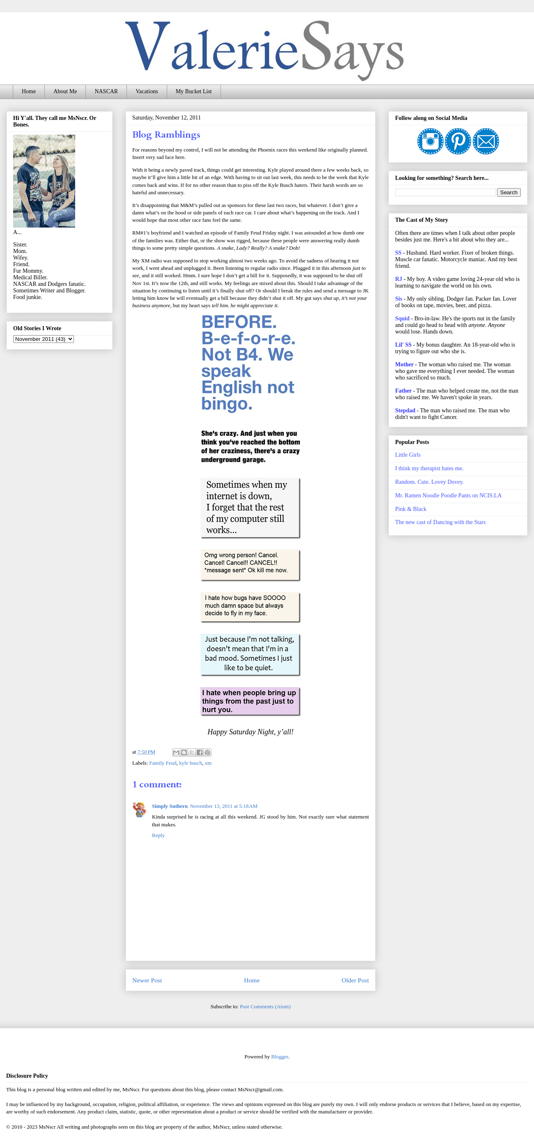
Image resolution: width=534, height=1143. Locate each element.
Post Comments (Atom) (265, 1006)
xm (208, 763)
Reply (158, 835)
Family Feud (163, 763)
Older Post (355, 980)
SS (398, 253)
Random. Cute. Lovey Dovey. (429, 482)
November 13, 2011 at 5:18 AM (224, 806)
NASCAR (106, 91)
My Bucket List (194, 91)
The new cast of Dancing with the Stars (440, 522)
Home (29, 91)
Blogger (279, 1056)
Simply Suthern (170, 806)
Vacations (147, 91)
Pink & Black (410, 509)
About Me (65, 91)
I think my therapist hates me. (429, 468)
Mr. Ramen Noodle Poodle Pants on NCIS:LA (448, 495)
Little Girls (408, 455)
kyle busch (190, 763)
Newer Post (147, 980)
